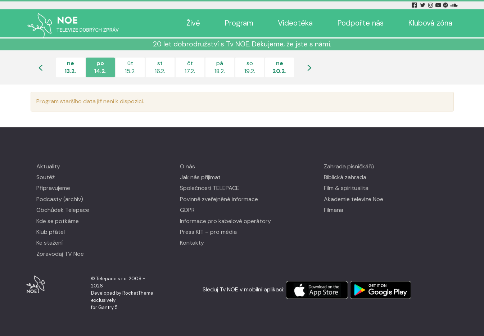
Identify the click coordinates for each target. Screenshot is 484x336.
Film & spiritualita (346, 188)
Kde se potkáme (57, 221)
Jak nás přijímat (200, 177)
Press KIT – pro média (208, 232)
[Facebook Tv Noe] (415, 5)
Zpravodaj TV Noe (60, 254)
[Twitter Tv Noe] (423, 5)
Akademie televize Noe (353, 199)
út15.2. (130, 67)
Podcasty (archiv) (59, 199)
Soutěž (45, 177)
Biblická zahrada (345, 177)
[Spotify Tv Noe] (446, 5)
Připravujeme (53, 188)
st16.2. (160, 67)
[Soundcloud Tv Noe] (454, 5)
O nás (187, 166)
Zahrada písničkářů (349, 166)
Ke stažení (49, 242)
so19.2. (249, 67)
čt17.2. (190, 67)
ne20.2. (279, 67)
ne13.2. (70, 67)
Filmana (333, 210)
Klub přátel (50, 232)
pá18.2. (219, 67)
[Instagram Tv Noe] (431, 5)
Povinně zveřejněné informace (219, 199)
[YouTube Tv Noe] (439, 5)
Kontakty (192, 242)
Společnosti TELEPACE (209, 188)
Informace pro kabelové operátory (225, 221)
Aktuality (48, 166)
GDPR (187, 210)
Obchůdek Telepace (62, 210)
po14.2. (100, 67)
